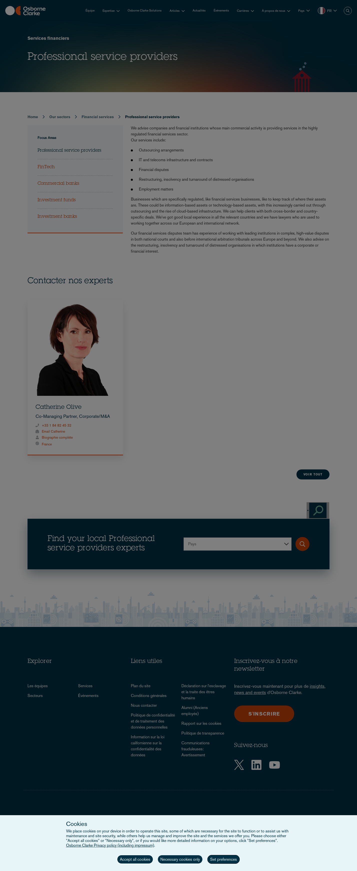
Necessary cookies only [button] (180, 859)
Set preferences (223, 859)
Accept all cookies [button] (135, 859)
